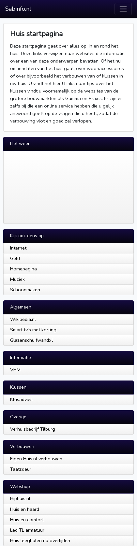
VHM (15, 369)
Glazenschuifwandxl (31, 340)
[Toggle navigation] (123, 9)
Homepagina (23, 269)
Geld (15, 258)
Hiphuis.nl (20, 498)
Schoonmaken (25, 289)
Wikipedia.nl (23, 319)
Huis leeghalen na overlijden (40, 540)
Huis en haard (24, 509)
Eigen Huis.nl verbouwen (36, 458)
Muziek (17, 279)
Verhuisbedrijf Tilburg (32, 429)
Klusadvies (21, 399)
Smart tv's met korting (33, 329)
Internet (18, 248)
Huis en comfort (27, 519)
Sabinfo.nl (18, 9)
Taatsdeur (20, 469)
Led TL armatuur (27, 530)
